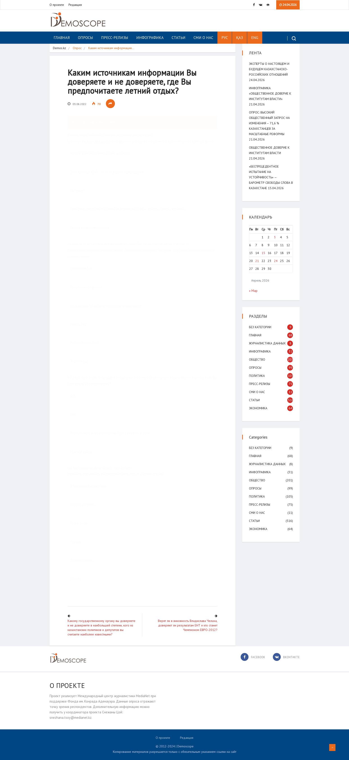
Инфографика (150, 37)
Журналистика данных (267, 343)
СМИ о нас (203, 37)
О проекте (57, 5)
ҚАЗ (239, 37)
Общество (257, 359)
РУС (224, 37)
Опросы (85, 37)
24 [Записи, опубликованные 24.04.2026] (276, 261)
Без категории (260, 327)
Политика (257, 376)
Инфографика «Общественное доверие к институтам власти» (270, 93)
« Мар (253, 291)
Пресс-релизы (114, 37)
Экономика (258, 408)
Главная (62, 37)
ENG (254, 37)
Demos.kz (59, 48)
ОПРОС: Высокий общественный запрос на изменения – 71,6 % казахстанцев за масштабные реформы (269, 123)
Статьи (178, 37)
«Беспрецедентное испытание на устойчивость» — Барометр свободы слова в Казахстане (271, 177)
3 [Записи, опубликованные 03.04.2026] (275, 237)
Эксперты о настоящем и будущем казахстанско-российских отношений (269, 69)
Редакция (75, 5)
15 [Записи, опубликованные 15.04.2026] (263, 253)
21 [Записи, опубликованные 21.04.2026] (257, 261)
